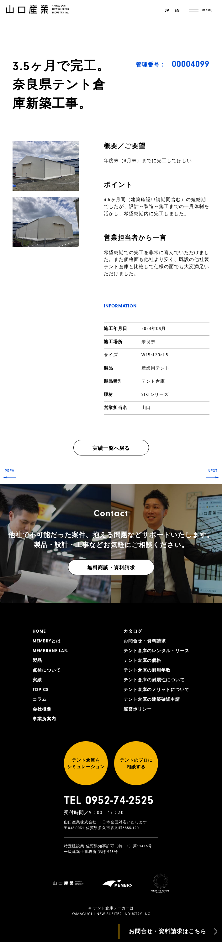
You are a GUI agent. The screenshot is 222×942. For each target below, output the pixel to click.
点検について (47, 670)
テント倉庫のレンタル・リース (156, 650)
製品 (37, 660)
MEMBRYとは (47, 641)
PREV (9, 471)
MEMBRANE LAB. (51, 650)
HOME (39, 631)
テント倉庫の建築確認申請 (152, 699)
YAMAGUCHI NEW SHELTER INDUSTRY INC (111, 914)
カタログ (133, 631)
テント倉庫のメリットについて (156, 689)
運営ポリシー (138, 709)
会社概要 (42, 709)
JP (167, 10)
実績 (37, 680)
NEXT (213, 471)
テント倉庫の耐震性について (154, 680)
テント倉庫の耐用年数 (147, 670)
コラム (40, 699)
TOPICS (41, 689)
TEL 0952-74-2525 (109, 800)
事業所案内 (44, 718)
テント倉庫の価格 (142, 660)
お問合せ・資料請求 (145, 641)
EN (177, 10)
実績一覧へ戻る (111, 448)
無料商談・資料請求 (111, 568)
